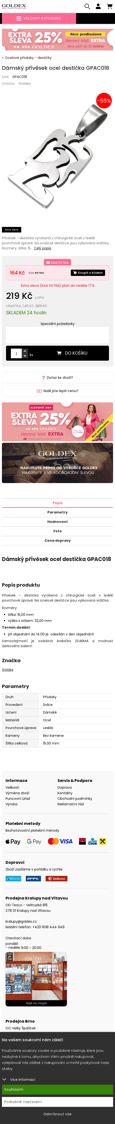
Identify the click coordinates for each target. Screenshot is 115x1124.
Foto (57, 531)
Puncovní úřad (18, 798)
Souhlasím (14, 1089)
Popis (58, 502)
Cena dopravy (57, 540)
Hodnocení (57, 521)
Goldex (24, 83)
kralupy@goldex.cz (21, 921)
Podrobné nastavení (23, 1101)
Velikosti (12, 787)
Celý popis (42, 248)
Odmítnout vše (57, 1114)
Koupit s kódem (88, 272)
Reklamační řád (71, 804)
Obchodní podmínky (75, 798)
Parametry (57, 512)
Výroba (11, 804)
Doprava (65, 787)
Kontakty (65, 793)
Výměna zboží (17, 793)
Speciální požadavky (58, 323)
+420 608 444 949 (48, 927)
